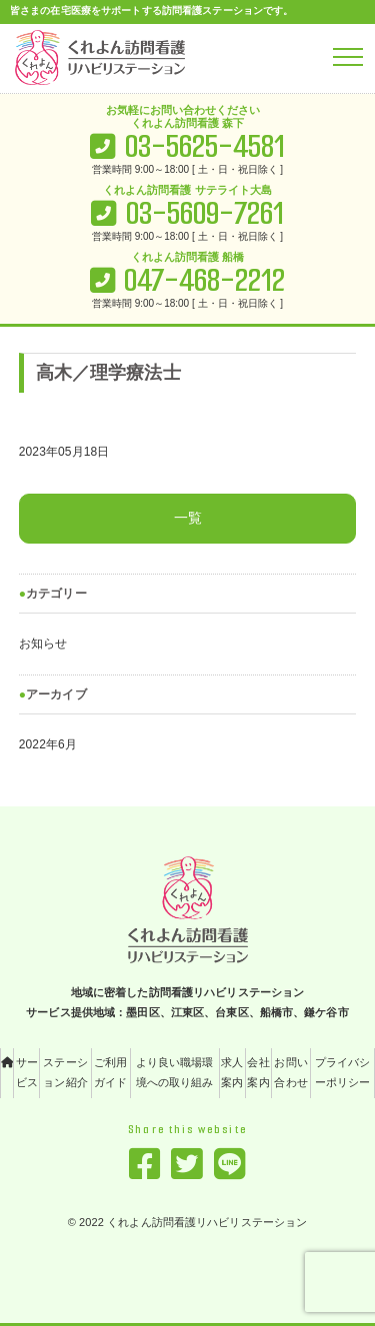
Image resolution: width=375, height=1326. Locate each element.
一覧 (188, 518)
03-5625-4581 (205, 146)
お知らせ (43, 644)
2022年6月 (48, 744)
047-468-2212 (204, 280)
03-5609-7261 (205, 213)
